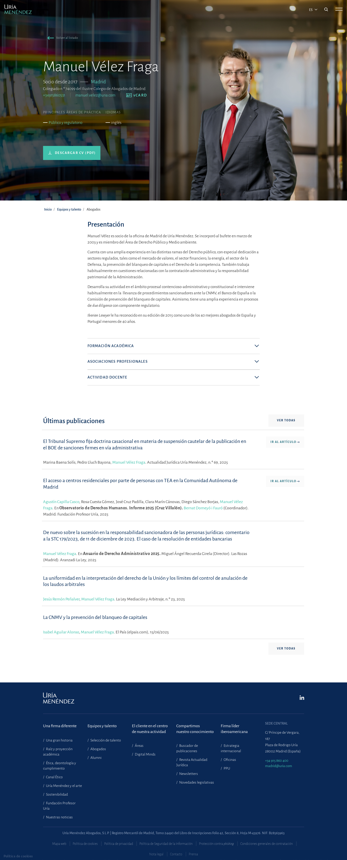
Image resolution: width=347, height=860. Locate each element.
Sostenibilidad (56, 794)
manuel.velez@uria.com (95, 95)
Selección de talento (105, 740)
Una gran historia (59, 740)
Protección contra (216, 844)
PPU (226, 768)
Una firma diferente (60, 726)
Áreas (138, 746)
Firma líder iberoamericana (234, 729)
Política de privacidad (118, 844)
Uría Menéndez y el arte (63, 786)
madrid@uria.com (278, 766)
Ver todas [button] (286, 426)
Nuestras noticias (59, 817)
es (311, 10)
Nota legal (156, 854)
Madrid (98, 81)
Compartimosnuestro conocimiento (195, 729)
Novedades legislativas (196, 782)
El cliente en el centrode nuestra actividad (150, 729)
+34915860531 (54, 95)
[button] (62, 38)
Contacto (176, 854)
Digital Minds (145, 754)
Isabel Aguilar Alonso (61, 638)
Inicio (48, 209)
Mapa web (59, 844)
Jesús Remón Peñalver (61, 605)
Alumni (96, 758)
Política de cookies (85, 844)
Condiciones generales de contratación (266, 844)
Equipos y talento (69, 209)
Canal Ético (54, 777)
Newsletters (188, 774)
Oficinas (229, 760)
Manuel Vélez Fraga (128, 469)
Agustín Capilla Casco (61, 508)
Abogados (98, 749)
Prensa (193, 854)
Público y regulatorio (65, 123)
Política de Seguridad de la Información (166, 844)
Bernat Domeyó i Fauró (203, 514)
